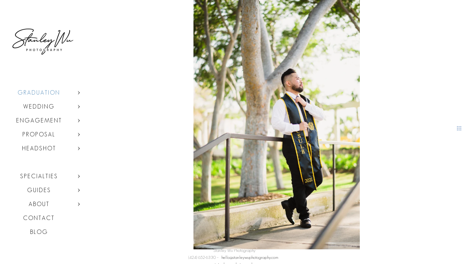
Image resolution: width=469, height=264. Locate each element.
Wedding (39, 106)
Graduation (39, 92)
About (39, 204)
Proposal (38, 134)
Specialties (39, 176)
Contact (39, 218)
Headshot (39, 148)
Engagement (39, 120)
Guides (39, 190)
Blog (39, 232)
